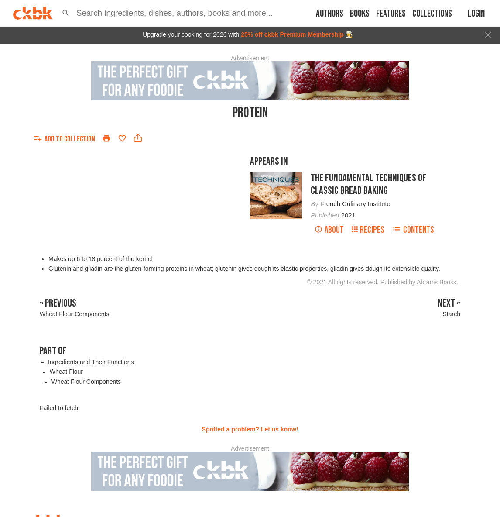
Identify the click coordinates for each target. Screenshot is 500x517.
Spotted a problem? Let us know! (250, 429)
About (329, 229)
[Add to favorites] (122, 138)
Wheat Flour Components (86, 381)
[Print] (106, 138)
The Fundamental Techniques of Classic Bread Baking (368, 184)
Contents (413, 229)
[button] (66, 13)
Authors (329, 14)
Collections (432, 14)
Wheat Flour (66, 371)
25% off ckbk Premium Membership (292, 34)
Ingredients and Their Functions (91, 361)
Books (360, 14)
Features (391, 14)
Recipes (368, 229)
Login (476, 14)
